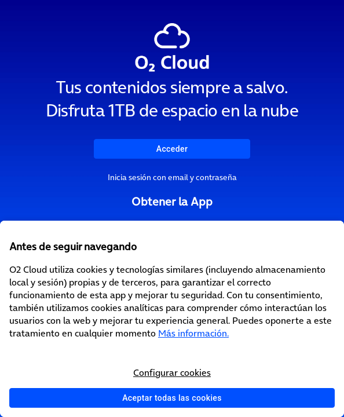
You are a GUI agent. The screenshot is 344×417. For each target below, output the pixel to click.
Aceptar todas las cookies (172, 398)
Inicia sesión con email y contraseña (172, 177)
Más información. (193, 333)
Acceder (172, 148)
